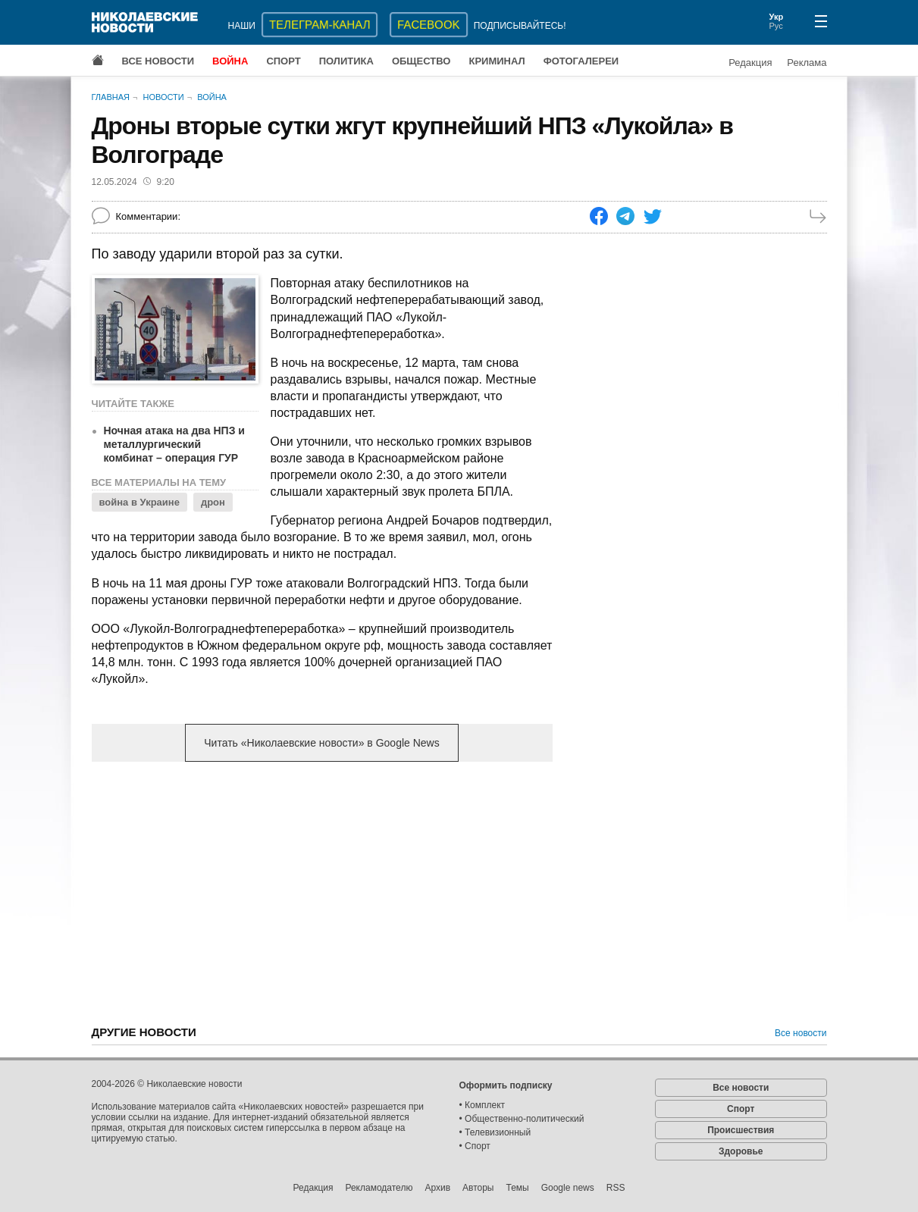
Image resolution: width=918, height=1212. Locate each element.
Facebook (428, 24)
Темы (517, 1187)
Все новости (158, 61)
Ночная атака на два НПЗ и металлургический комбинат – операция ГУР (174, 444)
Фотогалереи (581, 61)
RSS (615, 1187)
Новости (163, 97)
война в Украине (139, 502)
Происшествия (740, 1130)
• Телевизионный (495, 1132)
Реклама (806, 62)
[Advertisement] (322, 892)
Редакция (750, 62)
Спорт (283, 61)
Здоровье (741, 1151)
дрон (213, 502)
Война (230, 61)
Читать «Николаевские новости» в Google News (321, 743)
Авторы (477, 1187)
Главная (111, 97)
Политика (346, 61)
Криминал (496, 61)
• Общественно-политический (521, 1118)
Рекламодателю (378, 1187)
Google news (567, 1187)
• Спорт (474, 1146)
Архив (437, 1187)
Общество (421, 61)
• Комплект (482, 1105)
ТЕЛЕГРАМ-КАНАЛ (319, 24)
